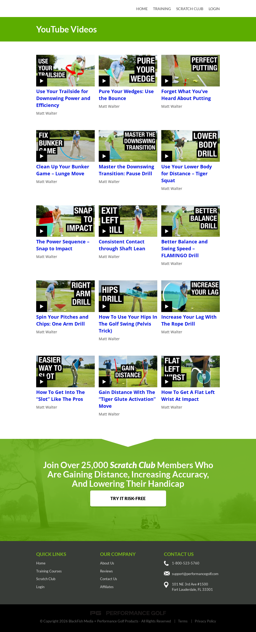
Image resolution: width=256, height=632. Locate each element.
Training (162, 8)
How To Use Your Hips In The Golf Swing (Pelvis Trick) (128, 324)
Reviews (106, 571)
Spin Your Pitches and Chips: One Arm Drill (62, 320)
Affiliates (107, 587)
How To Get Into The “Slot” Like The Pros (60, 395)
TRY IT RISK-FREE (128, 498)
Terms (183, 621)
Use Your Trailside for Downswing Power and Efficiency (63, 98)
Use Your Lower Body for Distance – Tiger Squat (186, 173)
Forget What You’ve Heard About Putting (186, 94)
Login (214, 8)
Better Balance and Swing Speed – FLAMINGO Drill (184, 248)
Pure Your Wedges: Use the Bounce (126, 94)
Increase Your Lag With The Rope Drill (189, 320)
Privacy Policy (205, 621)
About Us (107, 563)
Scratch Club (189, 8)
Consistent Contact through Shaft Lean (122, 245)
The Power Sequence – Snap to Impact (62, 245)
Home (142, 8)
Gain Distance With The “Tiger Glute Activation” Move (127, 399)
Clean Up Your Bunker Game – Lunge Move (62, 170)
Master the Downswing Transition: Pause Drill (126, 170)
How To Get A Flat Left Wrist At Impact (188, 395)
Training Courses (49, 571)
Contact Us (108, 579)
